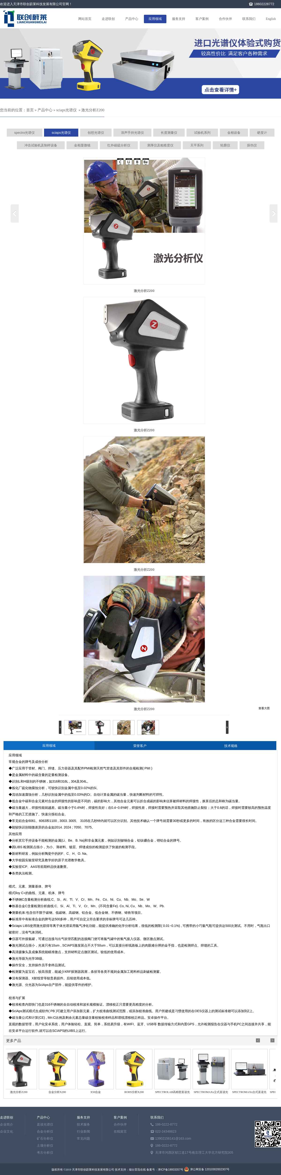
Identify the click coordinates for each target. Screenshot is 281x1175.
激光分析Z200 (92, 110)
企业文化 (6, 1131)
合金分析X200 (58, 1092)
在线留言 (120, 1131)
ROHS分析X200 (135, 1092)
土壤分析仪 (45, 1145)
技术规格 (230, 746)
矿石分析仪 (45, 1138)
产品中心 (131, 19)
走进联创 (108, 19)
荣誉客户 (139, 746)
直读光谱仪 (45, 1124)
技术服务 (83, 1124)
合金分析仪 (45, 1131)
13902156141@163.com (173, 1138)
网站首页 (84, 19)
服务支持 (178, 19)
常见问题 (83, 1138)
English (271, 19)
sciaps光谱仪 (66, 110)
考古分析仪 (45, 1152)
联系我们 (248, 19)
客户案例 (202, 19)
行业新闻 (83, 1131)
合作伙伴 (225, 19)
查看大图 (264, 708)
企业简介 (6, 1124)
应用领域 (155, 19)
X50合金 (97, 1092)
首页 (30, 110)
